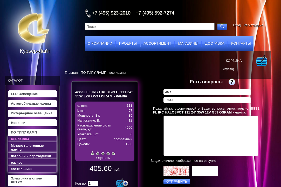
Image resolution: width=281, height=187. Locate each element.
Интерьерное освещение (31, 113)
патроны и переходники (31, 156)
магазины (188, 43)
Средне (103, 153)
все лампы (20, 139)
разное (17, 162)
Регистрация (253, 25)
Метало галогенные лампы (27, 147)
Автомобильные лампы (31, 103)
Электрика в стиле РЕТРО (26, 180)
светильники (21, 169)
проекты (128, 43)
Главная (71, 73)
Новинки (18, 123)
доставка (214, 43)
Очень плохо (92, 153)
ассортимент (157, 43)
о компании (100, 43)
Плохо (97, 153)
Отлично (113, 153)
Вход (237, 25)
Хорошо (108, 153)
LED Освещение (24, 94)
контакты (241, 43)
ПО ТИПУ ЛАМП (24, 132)
